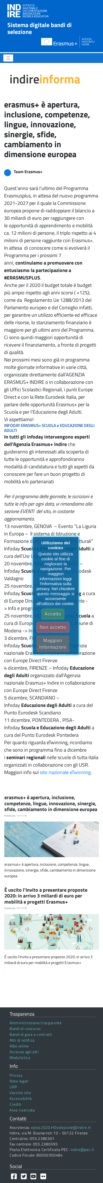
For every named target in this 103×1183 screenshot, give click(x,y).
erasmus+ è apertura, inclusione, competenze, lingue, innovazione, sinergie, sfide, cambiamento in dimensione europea (51, 803)
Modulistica (20, 1057)
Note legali (19, 1081)
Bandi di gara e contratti (31, 1034)
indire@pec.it (82, 1149)
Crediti (15, 1104)
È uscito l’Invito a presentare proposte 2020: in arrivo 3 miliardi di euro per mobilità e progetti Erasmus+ (45, 895)
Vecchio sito (20, 1092)
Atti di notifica (22, 1040)
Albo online (19, 1046)
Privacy (16, 1075)
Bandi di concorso (25, 1028)
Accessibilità (21, 1098)
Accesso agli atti (24, 1052)
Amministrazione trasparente (36, 1023)
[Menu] (8, 58)
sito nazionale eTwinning (65, 772)
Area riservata (22, 1110)
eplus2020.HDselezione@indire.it (61, 1127)
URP (13, 1087)
